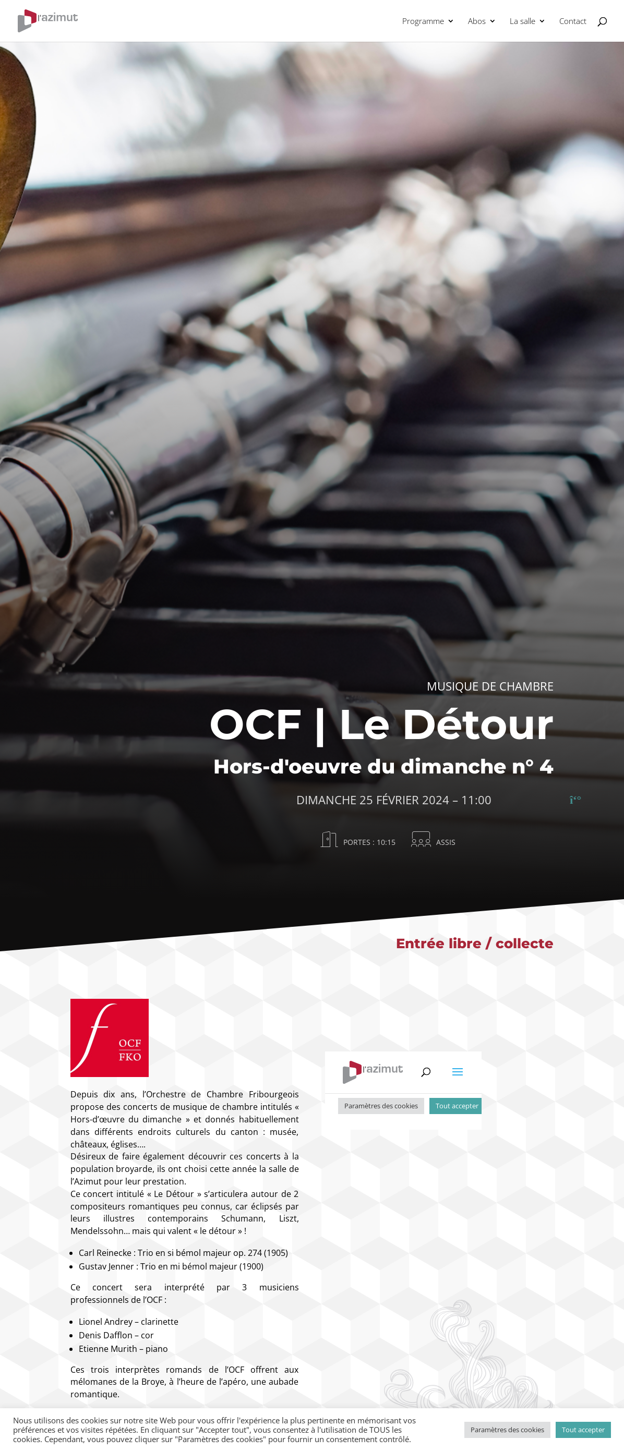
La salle (522, 21)
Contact (572, 21)
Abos (477, 21)
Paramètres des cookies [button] (507, 1429)
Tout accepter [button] (583, 1429)
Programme (423, 21)
